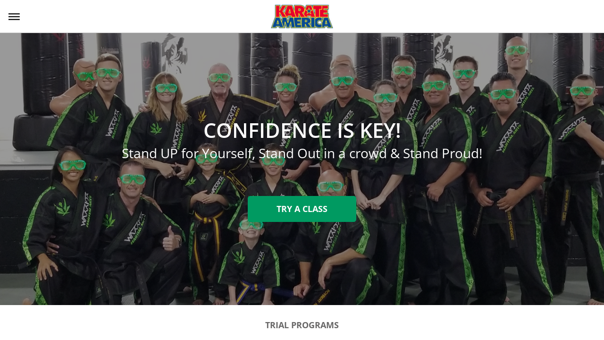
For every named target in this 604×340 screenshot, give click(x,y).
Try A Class (302, 208)
